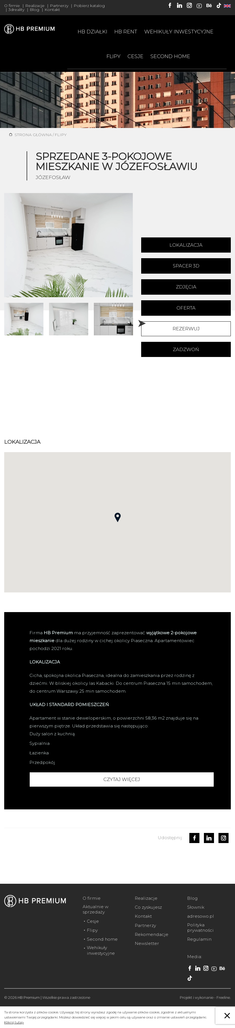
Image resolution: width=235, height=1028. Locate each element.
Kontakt (52, 10)
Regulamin (199, 939)
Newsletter (147, 943)
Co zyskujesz (148, 907)
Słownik (195, 907)
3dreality (16, 10)
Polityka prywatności (200, 927)
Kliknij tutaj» (14, 1022)
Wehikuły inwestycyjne (178, 31)
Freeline (223, 997)
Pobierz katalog (89, 6)
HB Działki (92, 31)
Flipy (113, 56)
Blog (34, 10)
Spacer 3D (186, 266)
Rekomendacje (151, 934)
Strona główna (33, 134)
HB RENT (125, 31)
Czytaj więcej (121, 779)
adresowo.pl (200, 916)
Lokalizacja (186, 245)
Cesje (135, 56)
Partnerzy (59, 6)
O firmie (12, 6)
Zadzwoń (186, 349)
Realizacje (35, 6)
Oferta (186, 308)
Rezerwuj (186, 328)
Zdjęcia (186, 287)
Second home (170, 56)
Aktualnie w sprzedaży (95, 909)
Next (140, 320)
